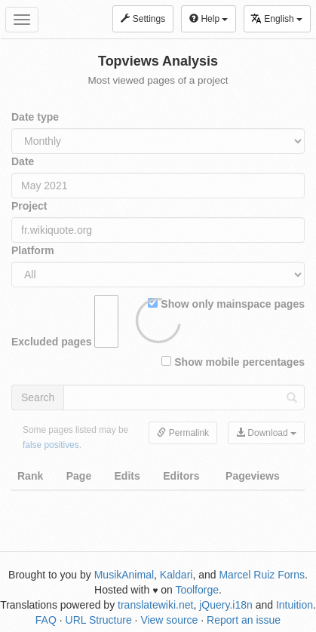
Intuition (294, 605)
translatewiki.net (155, 605)
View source (169, 620)
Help (208, 19)
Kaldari (176, 575)
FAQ (46, 620)
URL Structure (99, 620)
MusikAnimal (124, 575)
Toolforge (197, 590)
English (276, 18)
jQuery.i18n (226, 605)
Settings (143, 19)
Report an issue (244, 620)
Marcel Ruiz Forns (262, 575)
